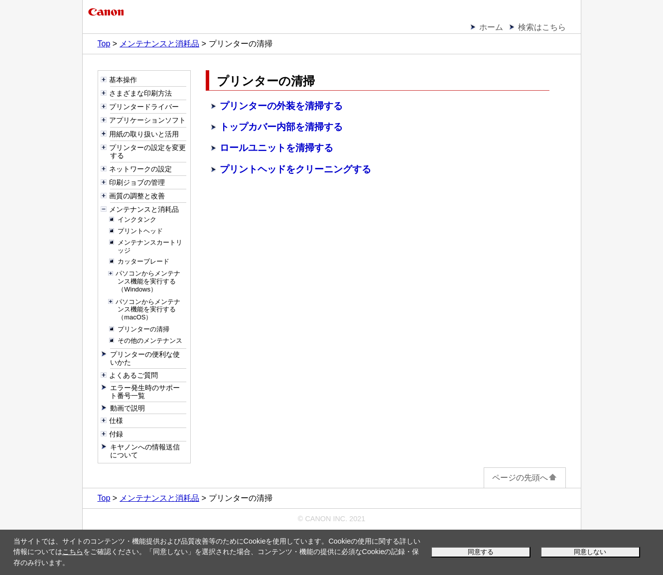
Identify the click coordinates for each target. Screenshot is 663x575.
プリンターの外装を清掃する (281, 106)
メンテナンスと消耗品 (159, 43)
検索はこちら (542, 27)
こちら (72, 552)
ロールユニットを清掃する (276, 148)
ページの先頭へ (524, 477)
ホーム (491, 27)
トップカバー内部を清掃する (281, 127)
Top (104, 43)
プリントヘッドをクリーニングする (295, 169)
